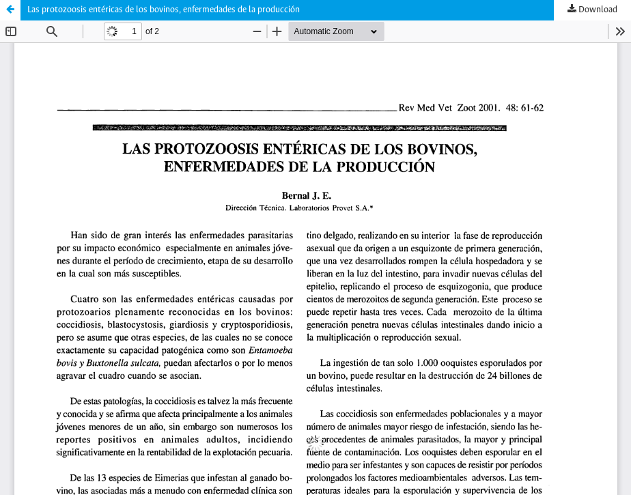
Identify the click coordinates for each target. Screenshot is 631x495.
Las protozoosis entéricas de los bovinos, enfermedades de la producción (163, 10)
